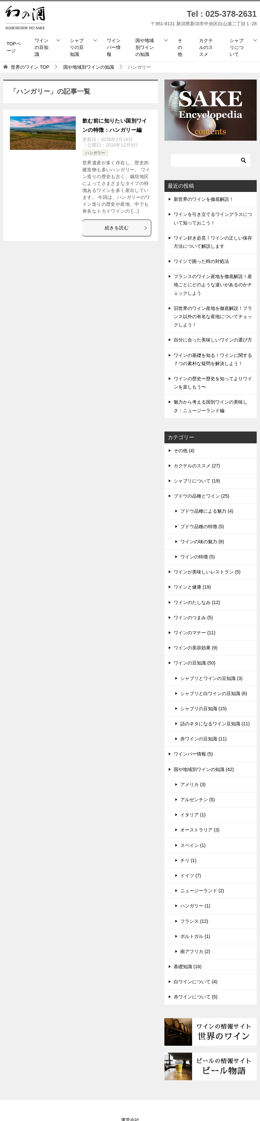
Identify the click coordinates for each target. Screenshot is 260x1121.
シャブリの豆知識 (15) (203, 708)
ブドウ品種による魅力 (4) (206, 511)
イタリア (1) (193, 814)
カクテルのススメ (206, 47)
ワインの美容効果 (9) (195, 647)
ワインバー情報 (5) (193, 754)
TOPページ (14, 47)
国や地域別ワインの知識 (144, 47)
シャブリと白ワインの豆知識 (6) (213, 693)
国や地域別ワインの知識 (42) (204, 769)
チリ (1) (188, 860)
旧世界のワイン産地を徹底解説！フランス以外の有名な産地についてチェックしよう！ (213, 316)
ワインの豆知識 (41, 47)
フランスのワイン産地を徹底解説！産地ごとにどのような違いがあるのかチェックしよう (213, 284)
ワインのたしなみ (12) (197, 602)
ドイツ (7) (190, 875)
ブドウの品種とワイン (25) (201, 496)
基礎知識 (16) (188, 966)
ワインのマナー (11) (195, 632)
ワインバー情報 (114, 47)
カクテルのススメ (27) (197, 465)
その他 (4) (184, 450)
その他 (180, 47)
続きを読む (126, 227)
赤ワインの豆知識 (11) (203, 738)
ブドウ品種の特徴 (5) (202, 526)
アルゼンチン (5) (197, 799)
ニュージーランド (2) (202, 890)
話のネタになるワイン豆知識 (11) (215, 723)
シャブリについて (237, 47)
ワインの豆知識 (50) (195, 663)
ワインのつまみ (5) (193, 617)
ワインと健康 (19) (192, 587)
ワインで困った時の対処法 (201, 261)
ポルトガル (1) (195, 936)
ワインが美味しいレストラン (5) (207, 571)
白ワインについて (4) (195, 981)
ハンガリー (95, 153)
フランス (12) (194, 921)
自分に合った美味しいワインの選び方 (213, 339)
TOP (30, 67)
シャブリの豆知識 (77, 47)
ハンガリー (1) (195, 905)
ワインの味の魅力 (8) (202, 541)
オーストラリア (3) (199, 829)
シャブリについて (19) (197, 480)
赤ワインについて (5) (195, 996)
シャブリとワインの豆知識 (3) (211, 678)
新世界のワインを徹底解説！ (204, 199)
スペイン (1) (193, 845)
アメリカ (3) (193, 784)
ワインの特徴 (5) (197, 556)
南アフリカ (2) (195, 951)
